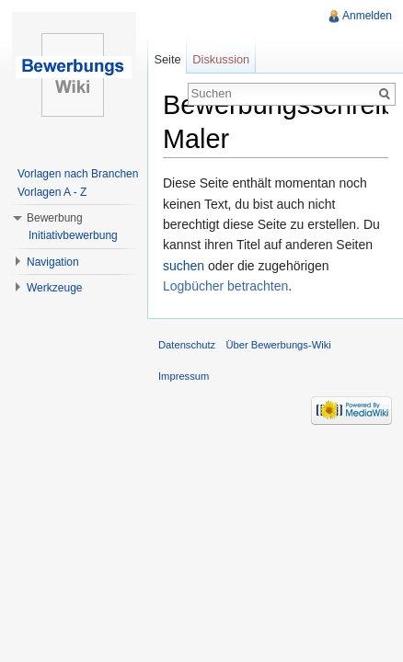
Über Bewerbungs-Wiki (277, 344)
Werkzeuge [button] (54, 287)
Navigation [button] (53, 262)
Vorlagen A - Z (51, 192)
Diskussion (220, 59)
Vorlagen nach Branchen (77, 173)
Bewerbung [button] (55, 217)
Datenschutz (186, 344)
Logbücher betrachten (225, 286)
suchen (183, 265)
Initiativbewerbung (73, 235)
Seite (167, 59)
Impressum (183, 376)
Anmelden (367, 15)
